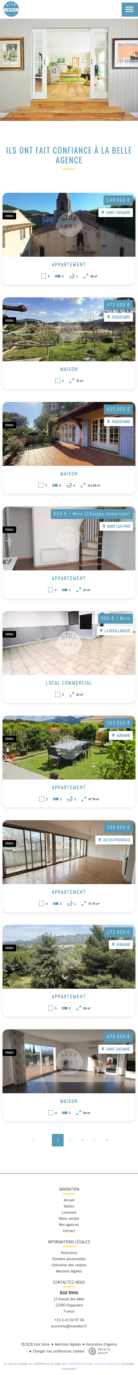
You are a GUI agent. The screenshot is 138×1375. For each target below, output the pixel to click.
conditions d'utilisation (107, 1364)
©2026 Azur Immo (35, 1344)
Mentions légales (68, 1344)
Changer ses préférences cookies (59, 1351)
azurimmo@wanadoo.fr (69, 1326)
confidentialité (75, 1364)
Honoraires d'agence (101, 1344)
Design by (98, 1351)
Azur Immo (69, 1293)
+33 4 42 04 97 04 (69, 1320)
